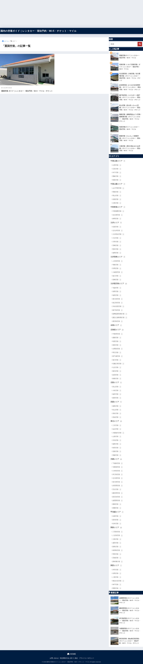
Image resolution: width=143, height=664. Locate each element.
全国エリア (116, 325)
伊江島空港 (117, 474)
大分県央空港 (118, 234)
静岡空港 (116, 218)
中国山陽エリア (118, 184)
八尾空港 (116, 577)
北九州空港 (117, 230)
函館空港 (116, 337)
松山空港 (116, 410)
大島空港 (116, 539)
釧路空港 (116, 378)
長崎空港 (116, 280)
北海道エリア (117, 330)
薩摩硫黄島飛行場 (119, 314)
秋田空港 (116, 448)
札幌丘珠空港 (118, 364)
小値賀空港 (117, 272)
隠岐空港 (116, 176)
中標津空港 (117, 334)
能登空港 (116, 398)
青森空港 (116, 455)
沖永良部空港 (118, 306)
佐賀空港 (116, 227)
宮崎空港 (116, 245)
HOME (71, 654)
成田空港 (116, 543)
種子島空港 (117, 310)
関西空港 (116, 588)
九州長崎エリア (118, 257)
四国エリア (116, 402)
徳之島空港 (117, 303)
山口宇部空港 (118, 188)
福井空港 (116, 394)
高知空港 (116, 417)
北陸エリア (116, 382)
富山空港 (116, 387)
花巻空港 (116, 451)
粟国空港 (116, 504)
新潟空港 (116, 520)
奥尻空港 (116, 345)
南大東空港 (117, 482)
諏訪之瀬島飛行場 (119, 317)
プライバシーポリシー (86, 658)
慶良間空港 (117, 493)
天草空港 (116, 242)
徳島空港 (116, 406)
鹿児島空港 (117, 321)
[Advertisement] (59, 14)
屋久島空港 (117, 299)
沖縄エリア (116, 459)
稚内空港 (116, 371)
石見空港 (116, 169)
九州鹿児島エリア (119, 283)
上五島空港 (117, 261)
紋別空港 (116, 375)
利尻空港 (116, 341)
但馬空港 (116, 573)
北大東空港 (117, 478)
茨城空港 (116, 558)
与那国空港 (117, 467)
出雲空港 (116, 165)
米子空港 (116, 172)
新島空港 (116, 547)
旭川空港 (116, 360)
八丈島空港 (117, 535)
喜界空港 (116, 291)
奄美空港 (116, 295)
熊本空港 (116, 249)
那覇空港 (116, 508)
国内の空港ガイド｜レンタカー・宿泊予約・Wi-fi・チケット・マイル (38, 31)
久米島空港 (117, 471)
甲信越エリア (117, 512)
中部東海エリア (118, 207)
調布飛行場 (117, 561)
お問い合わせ (54, 658)
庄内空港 (116, 440)
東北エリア (116, 421)
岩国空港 (116, 199)
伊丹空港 (116, 570)
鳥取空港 (116, 180)
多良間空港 (117, 485)
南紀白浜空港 (118, 581)
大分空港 (116, 238)
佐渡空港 (116, 516)
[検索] (140, 44)
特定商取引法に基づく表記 (69, 658)
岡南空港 (116, 192)
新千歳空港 (117, 356)
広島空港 (116, 203)
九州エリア (116, 222)
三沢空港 (116, 425)
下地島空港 (117, 463)
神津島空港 (117, 550)
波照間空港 (117, 500)
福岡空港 (116, 253)
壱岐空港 (116, 265)
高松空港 (116, 413)
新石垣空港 (117, 497)
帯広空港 (116, 352)
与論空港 (116, 288)
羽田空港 (116, 554)
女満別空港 (117, 349)
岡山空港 (116, 195)
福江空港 (116, 276)
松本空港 (116, 523)
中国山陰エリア (118, 161)
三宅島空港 (117, 532)
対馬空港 (116, 268)
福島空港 (116, 444)
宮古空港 (116, 489)
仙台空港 (116, 429)
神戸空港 (116, 584)
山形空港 (116, 436)
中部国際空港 (118, 211)
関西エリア (116, 565)
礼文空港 (116, 367)
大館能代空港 (118, 433)
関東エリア (116, 527)
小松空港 (116, 390)
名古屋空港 (117, 215)
